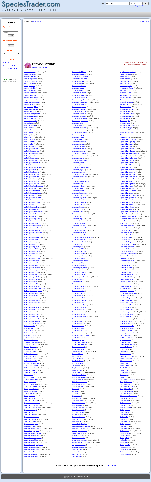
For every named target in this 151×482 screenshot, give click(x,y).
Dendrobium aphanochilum (32, 452)
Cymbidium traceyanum (31, 424)
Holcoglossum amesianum (79, 440)
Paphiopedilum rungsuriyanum (129, 195)
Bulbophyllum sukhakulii (31, 307)
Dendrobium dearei (77, 123)
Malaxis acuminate (125, 74)
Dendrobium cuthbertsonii (79, 118)
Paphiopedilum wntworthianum (129, 212)
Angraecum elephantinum (31, 100)
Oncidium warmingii (126, 128)
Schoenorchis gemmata (126, 321)
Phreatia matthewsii (125, 256)
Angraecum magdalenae (31, 107)
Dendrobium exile (77, 139)
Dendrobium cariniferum (79, 86)
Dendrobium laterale (78, 207)
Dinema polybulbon (77, 354)
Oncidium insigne (125, 111)
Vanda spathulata (125, 424)
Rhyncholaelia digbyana (127, 305)
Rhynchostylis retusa (126, 316)
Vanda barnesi (124, 398)
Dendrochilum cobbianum (79, 342)
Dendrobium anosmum (31, 447)
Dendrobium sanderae (78, 284)
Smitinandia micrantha (126, 335)
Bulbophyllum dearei (30, 170)
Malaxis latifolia (124, 76)
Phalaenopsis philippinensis (128, 242)
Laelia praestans (76, 454)
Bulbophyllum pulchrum (31, 272)
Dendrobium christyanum (79, 95)
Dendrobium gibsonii (78, 163)
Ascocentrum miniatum (31, 116)
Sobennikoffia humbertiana (128, 337)
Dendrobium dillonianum (79, 132)
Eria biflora (75, 391)
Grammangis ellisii (77, 421)
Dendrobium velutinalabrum (80, 330)
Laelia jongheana (77, 452)
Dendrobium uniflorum (78, 328)
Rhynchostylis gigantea (126, 312)
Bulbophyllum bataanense (31, 156)
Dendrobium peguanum (79, 253)
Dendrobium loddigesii (78, 225)
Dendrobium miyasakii (78, 235)
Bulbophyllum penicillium (32, 256)
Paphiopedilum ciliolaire (127, 160)
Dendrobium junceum (78, 190)
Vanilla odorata (124, 440)
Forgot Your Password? (141, 6)
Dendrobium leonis (77, 212)
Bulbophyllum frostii (30, 188)
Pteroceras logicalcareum (127, 291)
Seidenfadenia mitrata (126, 330)
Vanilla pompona (125, 449)
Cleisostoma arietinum (30, 368)
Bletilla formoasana (30, 125)
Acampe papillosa (29, 74)
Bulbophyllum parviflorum (32, 251)
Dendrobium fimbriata (78, 146)
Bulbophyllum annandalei (31, 151)
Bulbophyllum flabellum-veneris (33, 186)
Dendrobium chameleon (79, 93)
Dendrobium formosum (78, 151)
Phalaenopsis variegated (127, 247)
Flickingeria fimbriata (78, 410)
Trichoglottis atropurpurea (127, 379)
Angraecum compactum (31, 97)
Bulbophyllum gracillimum (32, 190)
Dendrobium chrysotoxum (79, 100)
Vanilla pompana (125, 447)
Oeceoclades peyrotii (126, 104)
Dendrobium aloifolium (31, 440)
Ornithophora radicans (126, 132)
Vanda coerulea (124, 400)
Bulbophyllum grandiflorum (32, 193)
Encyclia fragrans (77, 370)
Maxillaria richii (124, 83)
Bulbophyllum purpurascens (32, 274)
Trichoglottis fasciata (126, 382)
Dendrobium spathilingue (79, 305)
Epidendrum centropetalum (80, 377)
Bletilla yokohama (29, 139)
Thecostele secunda (125, 354)
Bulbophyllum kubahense (31, 204)
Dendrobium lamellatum (79, 202)
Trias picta (123, 377)
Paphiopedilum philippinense (128, 188)
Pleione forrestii (124, 263)
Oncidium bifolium (125, 107)
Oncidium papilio (125, 121)
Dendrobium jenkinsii (78, 186)
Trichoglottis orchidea (126, 384)
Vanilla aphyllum (125, 433)
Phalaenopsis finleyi (125, 230)
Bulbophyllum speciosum (31, 305)
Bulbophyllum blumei (30, 165)
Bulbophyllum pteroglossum (32, 270)
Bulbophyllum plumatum (31, 265)
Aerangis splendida (29, 88)
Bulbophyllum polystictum (32, 268)
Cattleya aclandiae (29, 326)
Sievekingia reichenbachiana (128, 333)
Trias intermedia (124, 370)
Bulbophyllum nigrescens (31, 235)
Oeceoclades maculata (126, 102)
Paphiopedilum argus (126, 146)
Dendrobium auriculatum (31, 456)
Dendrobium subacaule (78, 309)
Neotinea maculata (125, 95)
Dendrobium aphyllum (30, 454)
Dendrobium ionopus (78, 184)
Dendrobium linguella (78, 219)
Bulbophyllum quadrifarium (32, 277)
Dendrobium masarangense (80, 230)
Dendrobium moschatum (79, 239)
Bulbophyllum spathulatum (32, 302)
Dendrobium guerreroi (78, 172)
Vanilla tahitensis (125, 454)
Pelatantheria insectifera (127, 221)
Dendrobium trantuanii (78, 323)
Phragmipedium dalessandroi (128, 253)
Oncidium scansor (125, 123)
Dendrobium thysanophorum (80, 319)
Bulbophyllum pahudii (30, 244)
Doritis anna (75, 356)
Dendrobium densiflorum (79, 128)
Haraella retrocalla (77, 435)
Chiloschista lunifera (30, 356)
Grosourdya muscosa (78, 433)
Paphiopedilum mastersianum (128, 179)
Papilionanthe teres (125, 214)
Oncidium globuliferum (127, 109)
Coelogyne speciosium (30, 391)
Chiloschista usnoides (30, 361)
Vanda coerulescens (125, 403)
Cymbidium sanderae (30, 419)
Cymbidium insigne (30, 414)
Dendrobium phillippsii (78, 263)
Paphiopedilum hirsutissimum (128, 177)
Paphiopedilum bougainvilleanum (129, 153)
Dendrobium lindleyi (78, 216)
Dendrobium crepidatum (79, 107)
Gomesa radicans (77, 419)
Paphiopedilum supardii (127, 202)
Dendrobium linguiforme (79, 221)
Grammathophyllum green (79, 424)
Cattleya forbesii (29, 330)
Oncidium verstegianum (127, 125)
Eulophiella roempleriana (79, 407)
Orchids (39, 21)
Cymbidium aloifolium (31, 400)
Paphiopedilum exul (125, 167)
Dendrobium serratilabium (79, 300)
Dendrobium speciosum (79, 307)
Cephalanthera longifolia (31, 342)
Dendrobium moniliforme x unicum (82, 237)
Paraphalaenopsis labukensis (128, 216)
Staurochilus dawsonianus (127, 344)
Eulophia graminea (77, 398)
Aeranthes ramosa (29, 90)
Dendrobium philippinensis (80, 260)
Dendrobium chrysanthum (79, 97)
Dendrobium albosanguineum (32, 438)
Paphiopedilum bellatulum (127, 151)
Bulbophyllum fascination (31, 181)
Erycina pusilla (76, 396)
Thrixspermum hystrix (126, 356)
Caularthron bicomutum (31, 340)
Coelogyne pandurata (30, 384)
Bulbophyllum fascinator (31, 184)
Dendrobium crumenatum (79, 111)
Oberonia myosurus (125, 97)
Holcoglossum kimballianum (80, 442)
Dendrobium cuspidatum (79, 116)
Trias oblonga (124, 375)
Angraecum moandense (31, 109)
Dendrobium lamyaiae (78, 204)
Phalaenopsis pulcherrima (127, 244)
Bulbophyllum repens (30, 281)
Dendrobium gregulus (78, 170)
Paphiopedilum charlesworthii (128, 158)
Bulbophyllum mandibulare (32, 223)
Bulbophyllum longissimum (32, 219)
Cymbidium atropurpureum (32, 403)
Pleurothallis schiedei (126, 272)
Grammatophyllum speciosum (80, 428)
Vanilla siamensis (125, 452)
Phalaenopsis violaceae (126, 251)
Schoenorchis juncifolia (127, 323)
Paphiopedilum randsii (126, 193)
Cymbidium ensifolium (31, 405)
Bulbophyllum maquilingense (32, 225)
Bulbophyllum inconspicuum (32, 198)
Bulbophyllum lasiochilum (32, 207)
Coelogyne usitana (29, 393)
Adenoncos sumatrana (30, 81)
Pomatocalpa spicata (126, 281)
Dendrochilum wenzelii (78, 347)
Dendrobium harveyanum (79, 174)
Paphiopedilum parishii (126, 186)
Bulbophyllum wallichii (31, 316)
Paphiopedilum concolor (127, 163)
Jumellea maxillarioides (79, 447)
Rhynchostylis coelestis (126, 309)
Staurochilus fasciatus (126, 347)
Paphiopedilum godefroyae (127, 172)
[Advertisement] (86, 42)
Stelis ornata (123, 349)
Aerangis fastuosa (29, 83)
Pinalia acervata (124, 258)
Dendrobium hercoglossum (79, 177)
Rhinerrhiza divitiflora (126, 302)
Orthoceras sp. (124, 135)
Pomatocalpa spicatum (126, 284)
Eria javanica (75, 393)
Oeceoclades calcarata (126, 100)
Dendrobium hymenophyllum (80, 181)
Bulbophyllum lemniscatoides (33, 212)
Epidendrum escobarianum (79, 382)
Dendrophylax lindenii (78, 349)
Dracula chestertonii (77, 361)
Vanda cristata (124, 405)
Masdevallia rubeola (126, 81)
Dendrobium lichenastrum (79, 214)
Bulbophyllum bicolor (30, 160)
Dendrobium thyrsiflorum (79, 316)
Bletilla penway (28, 132)
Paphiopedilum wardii (126, 209)
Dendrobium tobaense (78, 321)
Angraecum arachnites (30, 95)
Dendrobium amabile (30, 442)
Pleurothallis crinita (125, 265)
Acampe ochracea (29, 72)
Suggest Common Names (39, 67)
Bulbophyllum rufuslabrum (32, 286)
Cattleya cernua (28, 328)
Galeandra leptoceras (78, 412)
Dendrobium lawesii (78, 209)
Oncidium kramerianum (127, 114)
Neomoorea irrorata (125, 90)
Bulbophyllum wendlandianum (33, 319)
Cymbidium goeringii (30, 410)
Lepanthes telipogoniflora (127, 72)
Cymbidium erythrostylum (32, 407)
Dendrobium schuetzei (78, 288)
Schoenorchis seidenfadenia (128, 328)
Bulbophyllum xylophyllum (32, 321)
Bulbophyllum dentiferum (31, 172)
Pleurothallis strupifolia (126, 274)
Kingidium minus (77, 449)
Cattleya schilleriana (30, 335)
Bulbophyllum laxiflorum (31, 209)
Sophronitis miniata (125, 340)
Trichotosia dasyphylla (126, 391)
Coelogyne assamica (30, 377)
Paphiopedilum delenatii (127, 165)
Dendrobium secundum (78, 293)
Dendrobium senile (77, 295)
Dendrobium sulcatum (78, 312)
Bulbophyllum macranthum (32, 221)
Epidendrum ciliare (77, 379)
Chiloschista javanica (30, 354)
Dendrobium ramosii (78, 279)
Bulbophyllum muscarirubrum (33, 233)
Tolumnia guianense (125, 363)
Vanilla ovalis (124, 442)
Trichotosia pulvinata (126, 393)
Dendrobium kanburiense (79, 193)
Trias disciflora (124, 368)
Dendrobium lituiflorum (79, 223)
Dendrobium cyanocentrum (80, 121)
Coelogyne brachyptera (31, 379)
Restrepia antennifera (126, 300)
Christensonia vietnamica (31, 363)
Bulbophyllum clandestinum (32, 167)
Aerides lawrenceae (30, 93)
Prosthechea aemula (125, 286)
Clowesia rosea (28, 375)
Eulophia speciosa (77, 405)
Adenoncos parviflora (30, 79)
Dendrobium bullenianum (79, 79)
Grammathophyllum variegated (81, 426)
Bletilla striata (28, 137)
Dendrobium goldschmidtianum (81, 167)
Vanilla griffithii (124, 438)
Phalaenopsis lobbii (125, 235)
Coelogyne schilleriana (31, 389)
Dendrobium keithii (77, 195)
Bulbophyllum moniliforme (32, 230)
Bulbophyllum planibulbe (31, 263)
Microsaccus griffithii (126, 86)
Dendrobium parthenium (79, 251)
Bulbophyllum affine (30, 146)
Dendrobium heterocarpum (79, 179)
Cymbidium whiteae (30, 426)
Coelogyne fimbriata (30, 382)
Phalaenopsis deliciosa (126, 228)
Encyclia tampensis (77, 372)
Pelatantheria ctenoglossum (128, 219)
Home (34, 21)
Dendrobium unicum (78, 326)
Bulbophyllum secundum (31, 293)
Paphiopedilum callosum (127, 156)
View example (13, 83)
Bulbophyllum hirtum (30, 195)
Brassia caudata (28, 144)
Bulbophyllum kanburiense (32, 200)
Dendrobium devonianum (79, 130)
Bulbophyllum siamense (31, 295)
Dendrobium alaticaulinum (32, 435)
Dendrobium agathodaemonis (32, 428)
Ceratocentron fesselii (30, 344)
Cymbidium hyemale (30, 412)
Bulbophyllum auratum (31, 153)
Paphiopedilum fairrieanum (128, 170)
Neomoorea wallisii (125, 93)
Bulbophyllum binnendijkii (32, 163)
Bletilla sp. (27, 135)
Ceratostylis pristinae (30, 347)
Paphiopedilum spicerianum (128, 198)
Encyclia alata (76, 365)
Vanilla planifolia (125, 445)
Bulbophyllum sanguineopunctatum (34, 288)
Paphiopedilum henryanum (127, 174)
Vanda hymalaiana (125, 410)
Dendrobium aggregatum (31, 431)
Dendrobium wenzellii (78, 337)
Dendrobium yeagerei (78, 340)
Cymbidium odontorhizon (31, 417)
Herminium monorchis (78, 438)
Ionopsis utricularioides (78, 445)
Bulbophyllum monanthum (32, 228)
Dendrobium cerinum (78, 90)
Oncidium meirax (125, 118)
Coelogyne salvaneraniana (32, 386)
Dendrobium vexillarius (79, 333)
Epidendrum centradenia (79, 375)
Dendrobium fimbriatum (79, 149)
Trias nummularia (125, 372)
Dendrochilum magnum (79, 344)
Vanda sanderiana (125, 421)
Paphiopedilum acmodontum (128, 139)
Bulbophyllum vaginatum (31, 314)
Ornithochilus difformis (126, 130)
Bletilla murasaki (29, 128)
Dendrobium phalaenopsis (79, 258)
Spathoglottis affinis (125, 342)
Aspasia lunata (28, 123)
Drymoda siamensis (77, 363)
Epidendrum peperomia (78, 384)
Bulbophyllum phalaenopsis (32, 258)
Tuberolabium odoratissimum (128, 396)
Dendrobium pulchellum (79, 277)
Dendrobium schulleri (78, 291)
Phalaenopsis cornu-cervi (127, 225)
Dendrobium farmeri (78, 144)
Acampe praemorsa (30, 76)
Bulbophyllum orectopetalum (32, 239)
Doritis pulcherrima (77, 358)
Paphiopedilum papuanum (127, 184)
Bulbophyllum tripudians (31, 309)
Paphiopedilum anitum (126, 144)
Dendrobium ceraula (78, 88)
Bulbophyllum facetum (31, 179)
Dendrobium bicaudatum (79, 74)
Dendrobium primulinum (79, 272)
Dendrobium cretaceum (78, 109)
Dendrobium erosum (78, 137)
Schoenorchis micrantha (127, 326)
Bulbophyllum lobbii (30, 216)
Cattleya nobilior (29, 333)
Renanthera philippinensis (127, 298)
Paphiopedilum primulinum (128, 190)
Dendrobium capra (77, 83)
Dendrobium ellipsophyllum (80, 135)
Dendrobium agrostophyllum (32, 433)
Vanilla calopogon (125, 435)
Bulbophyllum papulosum (31, 247)
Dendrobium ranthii (77, 281)
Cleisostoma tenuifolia (30, 372)
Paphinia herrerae (125, 137)
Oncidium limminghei (126, 116)
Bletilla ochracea (29, 130)
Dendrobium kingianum (79, 198)
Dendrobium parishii (78, 249)
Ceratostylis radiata (30, 349)
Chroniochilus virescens (31, 365)
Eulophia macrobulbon (78, 403)
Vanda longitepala (125, 412)
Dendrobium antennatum (31, 449)
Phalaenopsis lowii (125, 237)
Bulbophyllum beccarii (31, 158)
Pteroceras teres (124, 295)
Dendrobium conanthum (79, 104)
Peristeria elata (124, 223)
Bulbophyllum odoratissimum (33, 237)
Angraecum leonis (29, 104)
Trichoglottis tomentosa (127, 386)
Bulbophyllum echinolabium (32, 174)
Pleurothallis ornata (125, 270)
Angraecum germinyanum (32, 102)
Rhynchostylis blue (125, 307)
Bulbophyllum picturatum (31, 260)
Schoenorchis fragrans (126, 319)
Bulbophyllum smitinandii (32, 300)
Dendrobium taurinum (78, 314)
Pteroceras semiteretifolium (128, 293)
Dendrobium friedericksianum (80, 153)
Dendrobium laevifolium (79, 200)
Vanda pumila (124, 417)
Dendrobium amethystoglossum (33, 445)
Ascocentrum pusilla (30, 118)
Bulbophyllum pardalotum (32, 249)
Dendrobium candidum (78, 81)
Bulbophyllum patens (30, 253)
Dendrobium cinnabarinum (79, 102)
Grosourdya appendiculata (79, 431)
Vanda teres (123, 426)
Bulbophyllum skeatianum (32, 298)
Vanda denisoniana (125, 407)
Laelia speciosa (76, 456)
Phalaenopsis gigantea (126, 233)
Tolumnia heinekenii (126, 365)
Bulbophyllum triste (30, 312)
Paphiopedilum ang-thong (127, 142)
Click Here (111, 465)
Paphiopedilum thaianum (127, 204)
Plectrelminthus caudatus (127, 260)
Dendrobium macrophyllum (80, 228)
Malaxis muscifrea (125, 79)
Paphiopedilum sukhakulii (127, 200)
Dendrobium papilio (77, 247)
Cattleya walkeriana (30, 337)
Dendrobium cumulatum (79, 114)
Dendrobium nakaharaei (79, 242)
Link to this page (144, 21)
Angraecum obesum (30, 111)
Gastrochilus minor (77, 414)
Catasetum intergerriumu (31, 323)
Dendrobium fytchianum (79, 156)
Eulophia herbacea (77, 400)
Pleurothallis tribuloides (127, 277)
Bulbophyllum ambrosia (31, 149)
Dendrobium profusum (78, 274)
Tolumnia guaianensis (126, 361)
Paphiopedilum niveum (126, 181)
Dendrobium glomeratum (79, 165)
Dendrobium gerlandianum (79, 160)
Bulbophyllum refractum (31, 279)
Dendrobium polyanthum (79, 270)
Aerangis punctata (29, 86)
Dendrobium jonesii (77, 188)
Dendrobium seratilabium (79, 298)
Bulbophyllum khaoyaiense (32, 202)
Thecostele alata (124, 351)
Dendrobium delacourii (78, 125)
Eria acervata (75, 389)
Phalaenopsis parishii (126, 239)
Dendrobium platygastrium (79, 268)
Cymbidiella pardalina (30, 398)
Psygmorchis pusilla (125, 288)
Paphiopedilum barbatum (127, 149)
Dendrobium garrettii (78, 158)
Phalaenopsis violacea (126, 249)
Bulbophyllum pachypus (31, 242)
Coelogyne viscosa (29, 396)
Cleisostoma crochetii (30, 370)
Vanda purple (123, 419)
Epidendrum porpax (77, 386)
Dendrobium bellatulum (79, 72)
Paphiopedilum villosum (127, 207)
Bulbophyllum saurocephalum (33, 291)
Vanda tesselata (124, 428)
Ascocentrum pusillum (30, 121)
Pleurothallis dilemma (126, 268)
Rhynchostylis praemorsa (127, 314)
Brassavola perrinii (29, 142)
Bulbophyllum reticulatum (32, 284)
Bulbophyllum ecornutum (31, 177)
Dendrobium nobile (77, 244)
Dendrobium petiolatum (79, 256)
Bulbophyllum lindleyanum (32, 214)
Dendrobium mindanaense (79, 233)
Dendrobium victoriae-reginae (80, 335)
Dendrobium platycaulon (79, 265)
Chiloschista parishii (30, 358)
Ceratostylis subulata (30, 351)
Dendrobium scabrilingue (79, 286)
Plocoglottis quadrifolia (126, 279)
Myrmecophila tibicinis (126, 88)
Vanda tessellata (124, 431)
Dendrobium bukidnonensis (80, 76)
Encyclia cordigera (77, 368)
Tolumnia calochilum (126, 358)
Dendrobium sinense (78, 302)
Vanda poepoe (124, 414)
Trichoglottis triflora (126, 389)
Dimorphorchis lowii (78, 351)
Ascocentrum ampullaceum (32, 114)
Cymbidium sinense (30, 421)
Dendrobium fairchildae (79, 142)
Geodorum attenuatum (78, 417)
